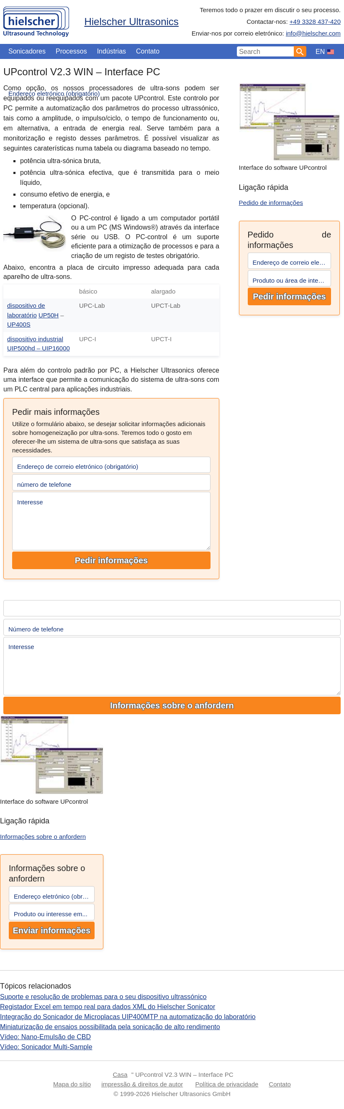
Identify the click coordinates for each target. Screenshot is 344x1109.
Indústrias (111, 51)
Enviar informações (51, 930)
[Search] (300, 51)
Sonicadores (27, 51)
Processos (71, 51)
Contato (147, 51)
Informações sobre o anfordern (172, 705)
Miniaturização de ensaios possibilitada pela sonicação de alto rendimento (110, 1026)
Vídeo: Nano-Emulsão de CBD (45, 1036)
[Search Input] (265, 51)
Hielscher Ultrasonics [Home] (131, 21)
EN (320, 51)
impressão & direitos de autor (142, 1084)
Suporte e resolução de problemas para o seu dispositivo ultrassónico (103, 996)
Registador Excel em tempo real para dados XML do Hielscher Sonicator (107, 1006)
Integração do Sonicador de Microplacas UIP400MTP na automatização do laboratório (128, 1016)
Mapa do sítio (72, 1084)
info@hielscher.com (313, 33)
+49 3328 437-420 (315, 21)
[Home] (36, 20)
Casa (120, 1074)
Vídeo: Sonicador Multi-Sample (46, 1046)
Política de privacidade (226, 1084)
